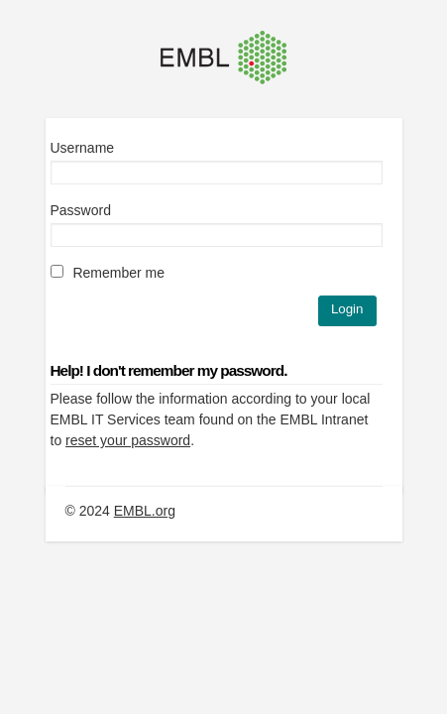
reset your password (127, 440)
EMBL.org (144, 511)
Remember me (108, 273)
